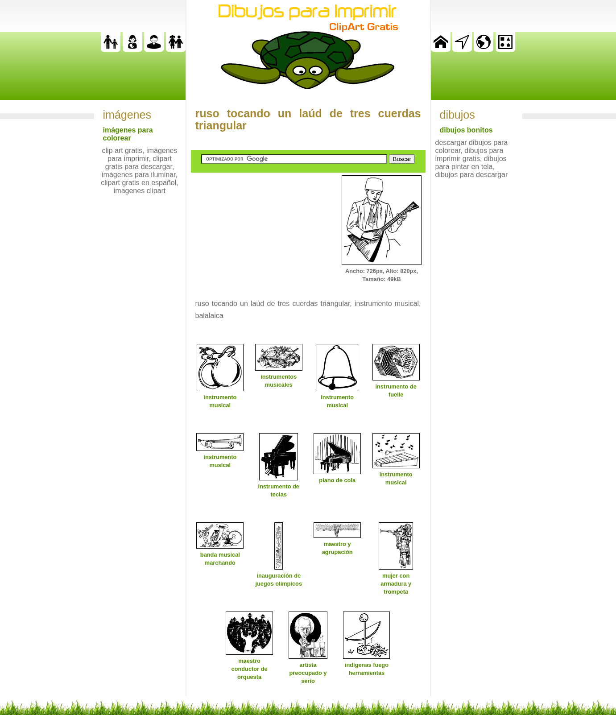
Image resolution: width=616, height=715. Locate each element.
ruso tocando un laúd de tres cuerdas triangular (308, 119)
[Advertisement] (258, 231)
